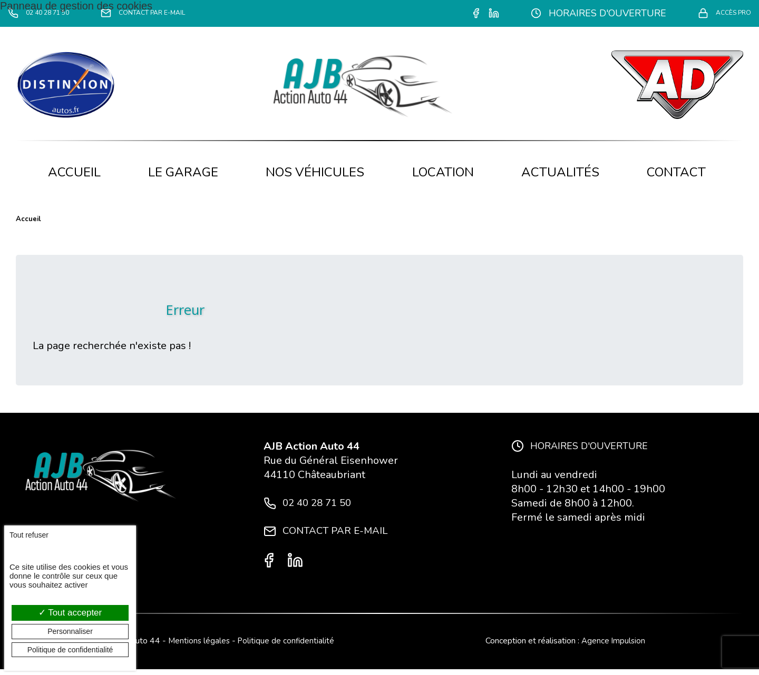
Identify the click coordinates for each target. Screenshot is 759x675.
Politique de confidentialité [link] (70, 650)
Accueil (74, 172)
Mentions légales (198, 646)
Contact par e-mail (186, 13)
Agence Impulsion (613, 646)
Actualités (560, 172)
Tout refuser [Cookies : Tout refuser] (28, 535)
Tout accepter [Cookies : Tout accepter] (70, 613)
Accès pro (715, 13)
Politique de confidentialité (287, 646)
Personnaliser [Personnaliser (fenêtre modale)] (70, 631)
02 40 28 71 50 (51, 13)
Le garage (183, 172)
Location (443, 172)
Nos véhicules (315, 172)
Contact (676, 172)
